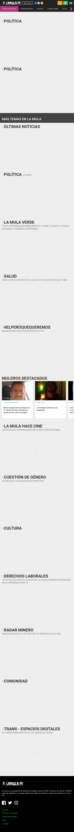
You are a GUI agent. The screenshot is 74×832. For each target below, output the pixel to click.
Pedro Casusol (41, 402)
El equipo (5, 810)
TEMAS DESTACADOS (9, 9)
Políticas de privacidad (9, 817)
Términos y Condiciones (10, 813)
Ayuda (4, 820)
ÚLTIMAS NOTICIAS (26, 9)
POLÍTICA (40, 9)
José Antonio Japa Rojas (10, 402)
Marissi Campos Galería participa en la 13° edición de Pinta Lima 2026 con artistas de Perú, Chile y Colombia (16, 410)
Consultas (5, 824)
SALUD (64, 9)
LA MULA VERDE (52, 9)
